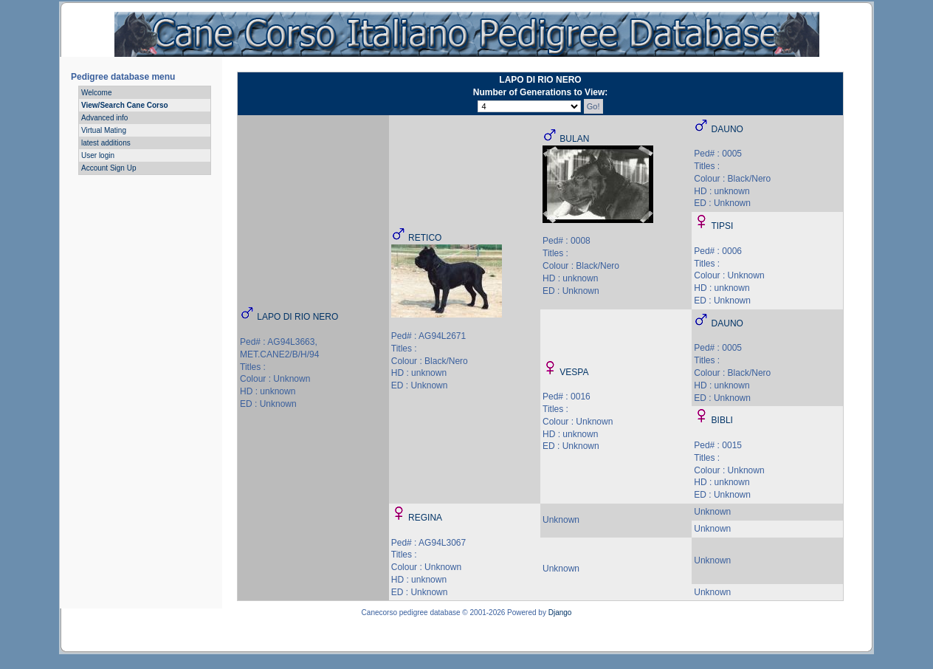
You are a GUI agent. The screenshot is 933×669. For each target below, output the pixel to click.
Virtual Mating (103, 130)
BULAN (574, 139)
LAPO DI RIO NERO (297, 317)
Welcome (96, 93)
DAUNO (727, 129)
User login (97, 155)
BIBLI (722, 420)
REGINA (425, 517)
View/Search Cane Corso (124, 105)
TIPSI (722, 226)
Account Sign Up (109, 168)
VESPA (574, 372)
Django (560, 612)
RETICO (424, 238)
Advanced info (104, 118)
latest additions (106, 143)
